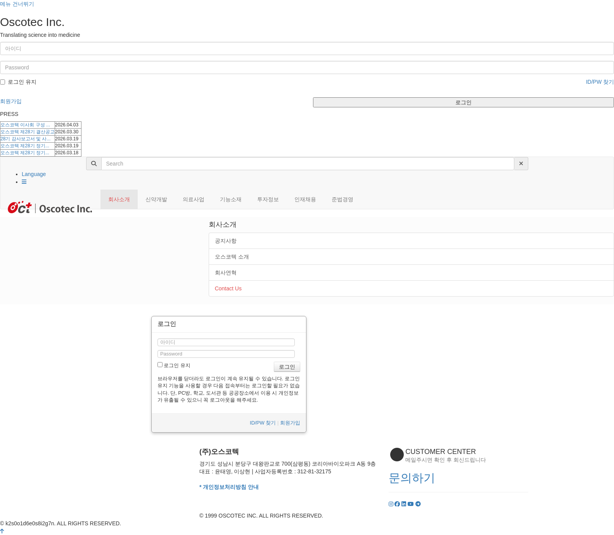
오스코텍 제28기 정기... (24, 145)
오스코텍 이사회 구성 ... (25, 125)
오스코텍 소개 (232, 257)
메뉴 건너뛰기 (17, 4)
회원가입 (11, 101)
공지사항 (226, 241)
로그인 (463, 102)
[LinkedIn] (404, 504)
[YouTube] (411, 504)
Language (34, 174)
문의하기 (412, 477)
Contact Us (228, 288)
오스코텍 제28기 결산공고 (27, 132)
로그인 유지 (18, 82)
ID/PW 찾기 (600, 82)
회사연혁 (226, 272)
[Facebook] (397, 504)
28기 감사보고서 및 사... (25, 139)
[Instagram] (392, 504)
